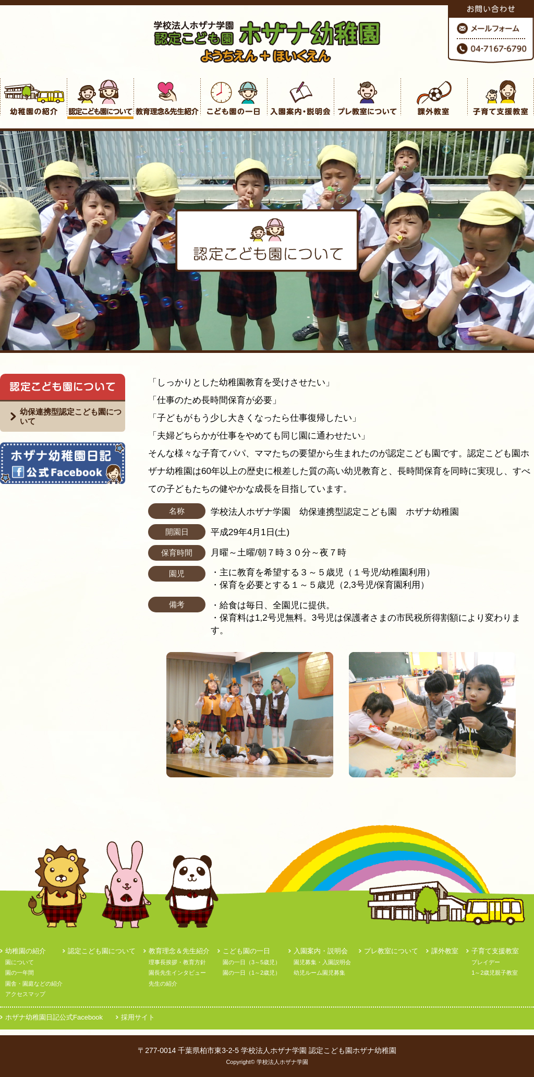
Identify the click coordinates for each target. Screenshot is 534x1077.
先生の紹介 (163, 983)
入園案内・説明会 (321, 951)
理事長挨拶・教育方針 (177, 962)
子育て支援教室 (495, 951)
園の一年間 (19, 972)
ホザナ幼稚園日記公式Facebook (54, 1017)
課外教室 (444, 951)
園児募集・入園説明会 (322, 962)
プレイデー (485, 962)
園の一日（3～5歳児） (252, 962)
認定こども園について (102, 951)
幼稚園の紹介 (25, 951)
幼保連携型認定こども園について (71, 416)
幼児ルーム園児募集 (319, 972)
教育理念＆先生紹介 (179, 951)
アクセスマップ (25, 994)
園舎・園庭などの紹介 (34, 983)
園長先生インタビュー (177, 972)
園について (19, 962)
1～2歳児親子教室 (494, 972)
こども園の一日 (246, 951)
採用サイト (138, 1017)
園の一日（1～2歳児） (252, 972)
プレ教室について (391, 951)
